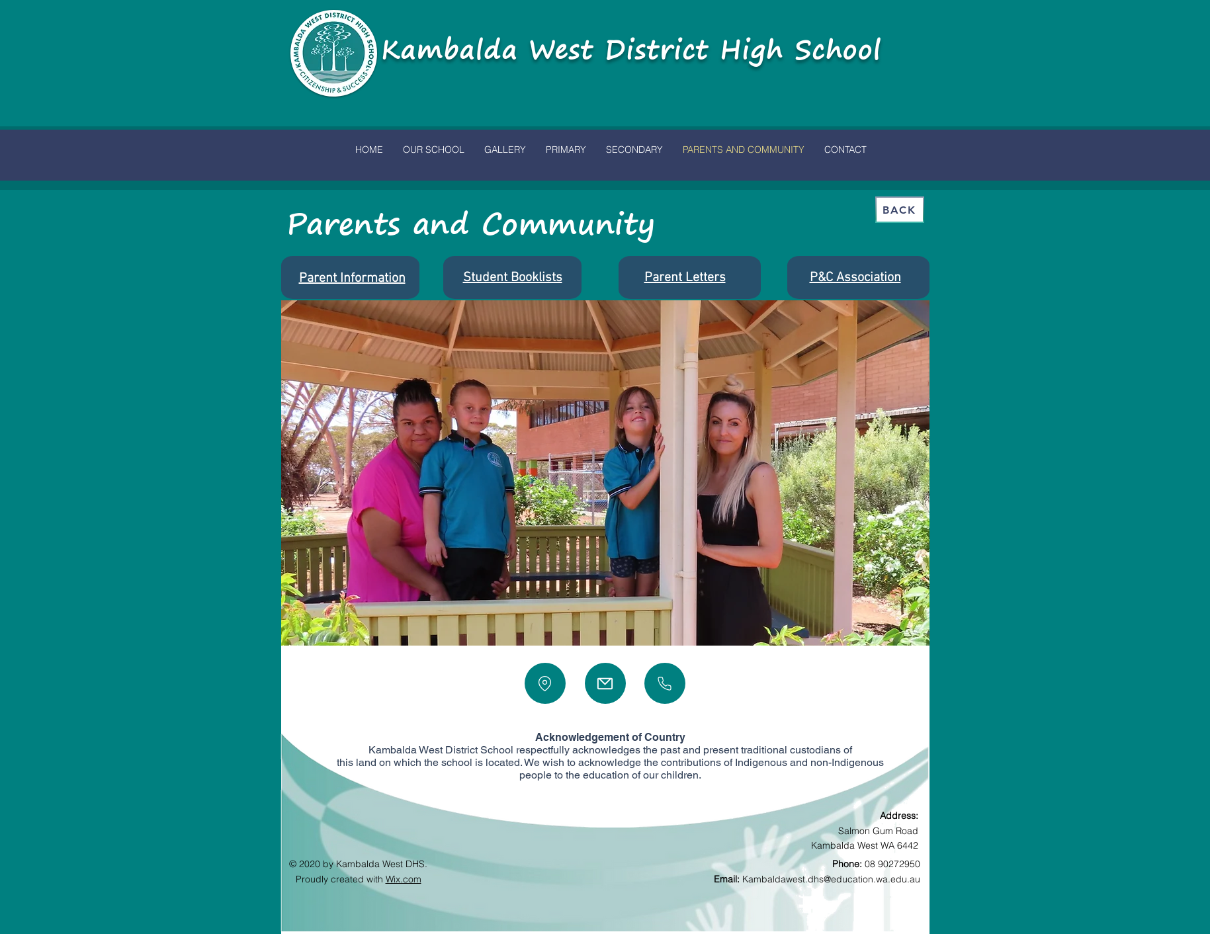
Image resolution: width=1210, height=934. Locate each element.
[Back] (899, 209)
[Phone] (664, 683)
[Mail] (605, 683)
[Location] (545, 683)
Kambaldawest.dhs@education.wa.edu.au (831, 879)
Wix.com (403, 879)
